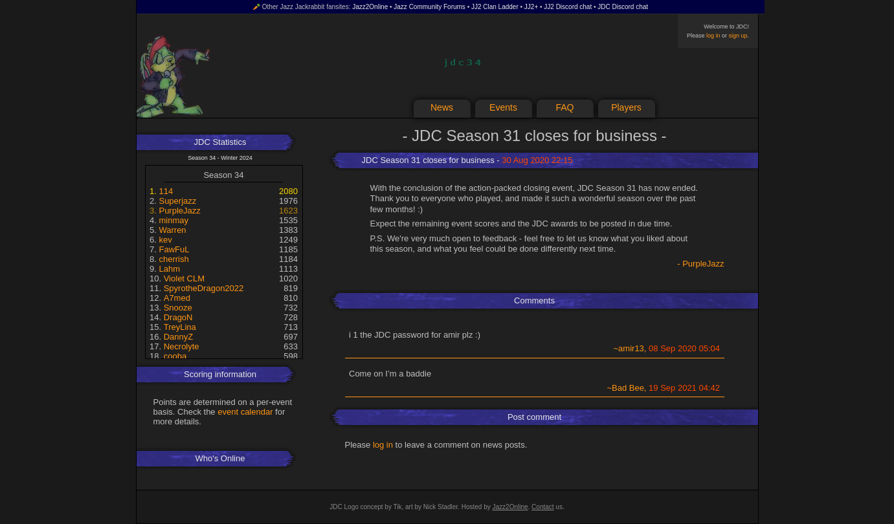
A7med (177, 298)
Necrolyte (181, 346)
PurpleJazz (179, 210)
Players (626, 107)
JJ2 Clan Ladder (495, 6)
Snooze (178, 307)
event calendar (245, 412)
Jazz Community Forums (429, 6)
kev (165, 240)
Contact (542, 506)
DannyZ (179, 337)
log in (713, 35)
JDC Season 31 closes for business (428, 160)
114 (166, 191)
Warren (172, 230)
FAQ (564, 107)
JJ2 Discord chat (568, 6)
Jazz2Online (370, 6)
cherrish (173, 259)
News (441, 107)
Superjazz (177, 201)
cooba (175, 356)
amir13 (631, 348)
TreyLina (180, 327)
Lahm (169, 269)
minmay (173, 220)
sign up (737, 35)
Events (503, 107)
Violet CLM (184, 278)
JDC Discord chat (623, 6)
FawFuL (174, 249)
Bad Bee (628, 388)
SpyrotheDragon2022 (204, 288)
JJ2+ (531, 6)
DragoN (178, 317)
